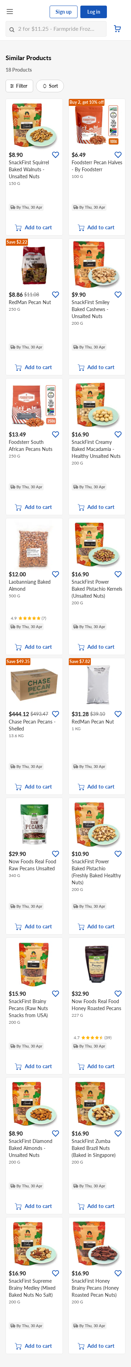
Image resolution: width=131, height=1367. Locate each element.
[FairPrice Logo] (32, 12)
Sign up (64, 12)
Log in (93, 12)
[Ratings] (28, 618)
